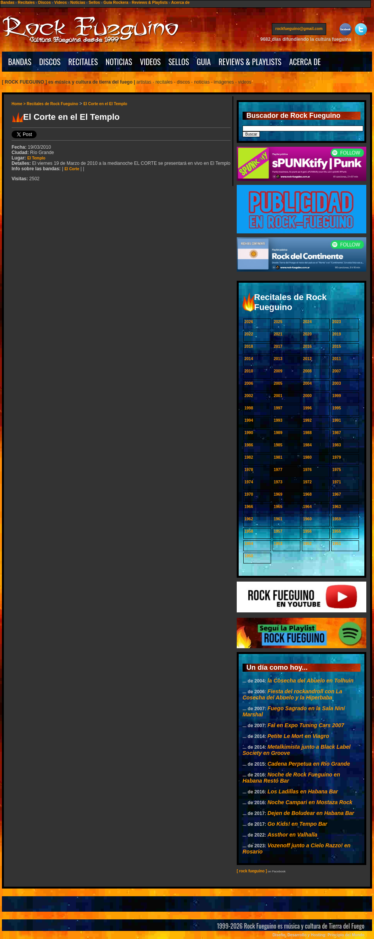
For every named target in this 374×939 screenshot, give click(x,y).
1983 (336, 445)
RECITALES (83, 61)
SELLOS (178, 61)
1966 (248, 507)
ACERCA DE (305, 61)
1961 (278, 519)
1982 (248, 457)
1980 (307, 457)
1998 (248, 408)
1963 (336, 507)
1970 (248, 494)
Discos (44, 2)
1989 (278, 433)
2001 (278, 396)
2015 (336, 346)
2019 (336, 334)
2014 (248, 359)
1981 (278, 457)
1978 (248, 470)
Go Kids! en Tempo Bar (297, 824)
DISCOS (50, 61)
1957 (278, 531)
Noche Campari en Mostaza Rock (310, 802)
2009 (278, 371)
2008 (307, 371)
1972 (307, 482)
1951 (336, 544)
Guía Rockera (115, 2)
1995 (336, 408)
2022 (248, 334)
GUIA (204, 61)
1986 (248, 445)
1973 (278, 482)
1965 (278, 507)
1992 (307, 420)
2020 (307, 334)
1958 (248, 531)
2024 (307, 322)
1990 (248, 433)
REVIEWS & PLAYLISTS (250, 61)
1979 (336, 457)
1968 (307, 494)
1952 (307, 544)
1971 (336, 482)
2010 (248, 371)
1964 (307, 507)
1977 (278, 470)
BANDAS (20, 61)
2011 (336, 359)
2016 (307, 346)
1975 (336, 470)
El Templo (36, 158)
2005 (278, 383)
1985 (278, 445)
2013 (278, 359)
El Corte (71, 169)
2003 (336, 383)
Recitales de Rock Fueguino (52, 104)
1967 (336, 494)
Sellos (94, 2)
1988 (307, 433)
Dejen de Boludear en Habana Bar (311, 813)
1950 (248, 556)
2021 (278, 334)
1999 (336, 396)
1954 (248, 544)
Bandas (7, 2)
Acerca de (180, 2)
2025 (278, 322)
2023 (336, 322)
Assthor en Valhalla (292, 835)
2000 (307, 396)
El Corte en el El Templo (105, 104)
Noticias (77, 2)
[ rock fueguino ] (252, 871)
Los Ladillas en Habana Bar (303, 791)
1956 (307, 531)
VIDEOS (150, 61)
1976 (307, 470)
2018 (248, 346)
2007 (336, 371)
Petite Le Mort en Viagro (298, 736)
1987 (336, 433)
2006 (248, 383)
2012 (307, 359)
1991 (336, 420)
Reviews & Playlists (150, 2)
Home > (19, 104)
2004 (307, 383)
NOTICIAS (119, 61)
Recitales (26, 2)
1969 (278, 494)
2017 (278, 346)
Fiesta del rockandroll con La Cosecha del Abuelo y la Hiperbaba (292, 694)
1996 (307, 408)
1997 (278, 408)
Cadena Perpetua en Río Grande (309, 764)
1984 (307, 445)
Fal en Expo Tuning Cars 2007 (306, 725)
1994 (248, 420)
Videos (60, 2)
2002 (248, 396)
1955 (336, 531)
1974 (248, 482)
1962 (248, 519)
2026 (248, 322)
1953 (278, 544)
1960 (307, 519)
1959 (336, 519)
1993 (278, 420)
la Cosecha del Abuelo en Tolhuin (311, 680)
